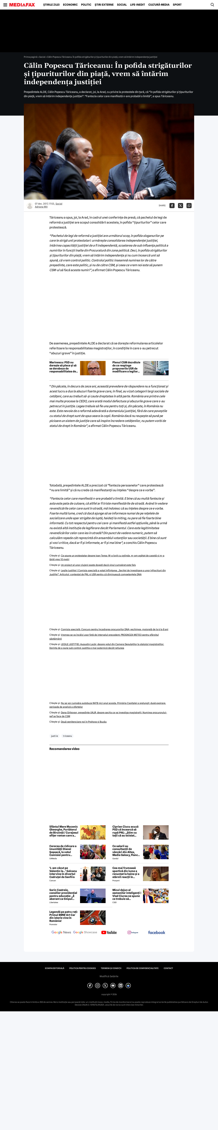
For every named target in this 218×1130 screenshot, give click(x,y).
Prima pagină (30, 56)
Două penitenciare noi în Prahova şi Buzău (84, 721)
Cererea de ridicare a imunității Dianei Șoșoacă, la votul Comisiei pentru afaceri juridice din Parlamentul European (62, 851)
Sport (177, 4)
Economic (70, 4)
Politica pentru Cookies (82, 968)
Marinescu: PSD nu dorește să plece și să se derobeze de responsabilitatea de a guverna (63, 367)
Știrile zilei (51, 4)
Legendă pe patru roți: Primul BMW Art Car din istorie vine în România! (63, 916)
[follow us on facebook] (157, 933)
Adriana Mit (41, 206)
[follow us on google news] (61, 933)
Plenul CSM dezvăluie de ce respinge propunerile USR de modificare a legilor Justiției (126, 367)
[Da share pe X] (180, 205)
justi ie (54, 736)
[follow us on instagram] (133, 933)
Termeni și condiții (111, 968)
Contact (168, 968)
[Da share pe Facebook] (172, 205)
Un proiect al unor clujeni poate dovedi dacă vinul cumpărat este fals (98, 565)
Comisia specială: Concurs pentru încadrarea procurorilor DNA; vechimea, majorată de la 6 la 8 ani (114, 629)
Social (122, 4)
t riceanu (67, 736)
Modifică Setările (109, 976)
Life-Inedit (137, 4)
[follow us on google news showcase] (85, 933)
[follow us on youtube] (109, 933)
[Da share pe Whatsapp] (189, 205)
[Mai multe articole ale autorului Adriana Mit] (29, 205)
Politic (86, 4)
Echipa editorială (54, 968)
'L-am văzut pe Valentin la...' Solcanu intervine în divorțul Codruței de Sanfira (63, 872)
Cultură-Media (158, 4)
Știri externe (104, 4)
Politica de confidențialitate (143, 968)
